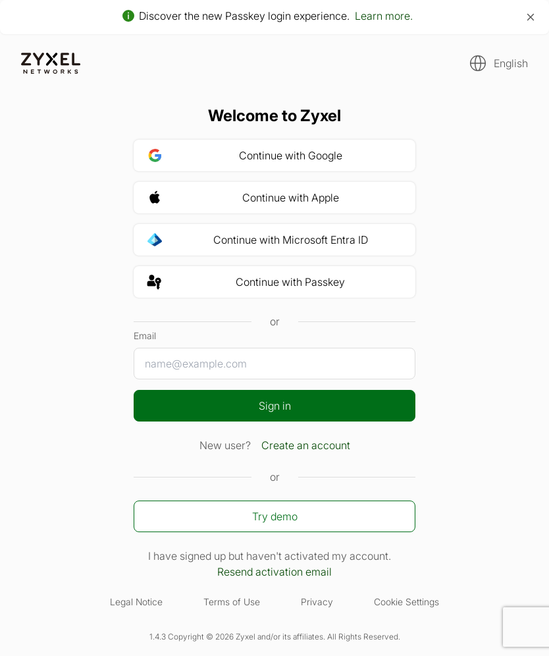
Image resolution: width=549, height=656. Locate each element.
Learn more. (384, 15)
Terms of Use (231, 601)
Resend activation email (274, 571)
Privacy (317, 601)
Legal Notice (136, 601)
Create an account (305, 445)
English (511, 63)
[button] (495, 63)
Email (145, 335)
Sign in (275, 405)
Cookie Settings (406, 601)
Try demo (275, 516)
